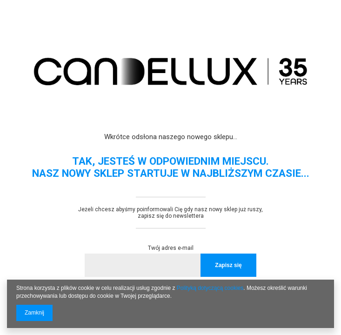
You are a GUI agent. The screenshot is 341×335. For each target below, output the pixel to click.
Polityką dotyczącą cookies (210, 288)
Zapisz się (228, 265)
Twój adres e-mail (171, 248)
